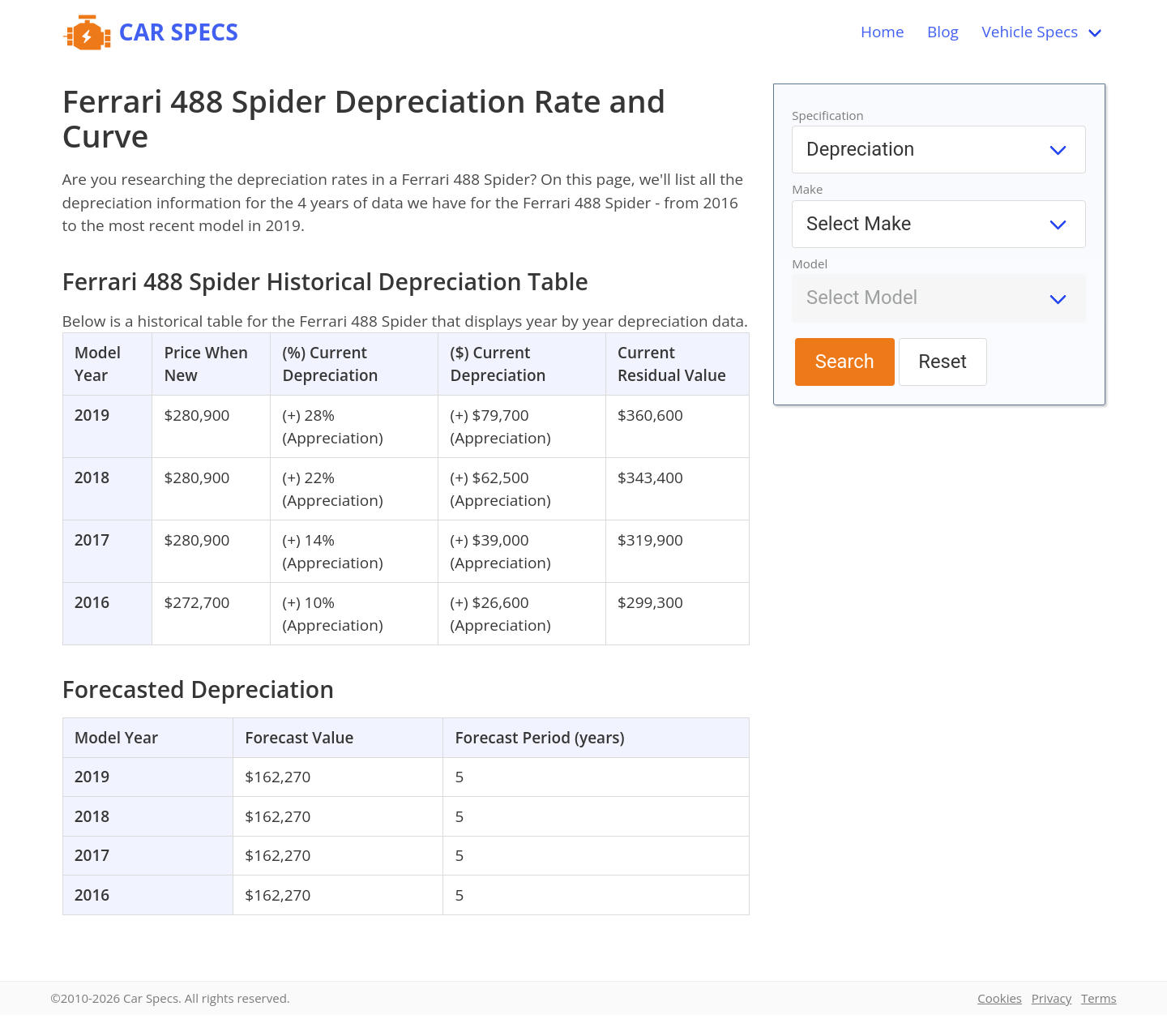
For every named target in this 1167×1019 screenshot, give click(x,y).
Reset (942, 361)
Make (807, 189)
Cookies (999, 998)
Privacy (1051, 998)
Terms (1099, 998)
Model (809, 263)
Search (844, 361)
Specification (828, 115)
